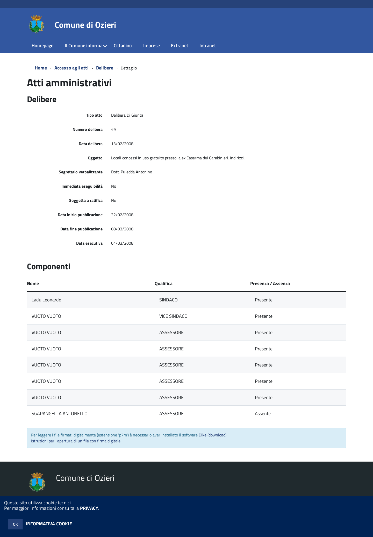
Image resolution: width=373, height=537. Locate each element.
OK (15, 524)
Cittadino (123, 45)
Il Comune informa (84, 45)
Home (41, 67)
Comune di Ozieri (85, 24)
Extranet (179, 45)
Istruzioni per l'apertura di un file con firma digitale (75, 441)
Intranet (207, 45)
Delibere (104, 67)
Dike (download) (212, 435)
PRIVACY (89, 508)
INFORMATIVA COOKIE (49, 523)
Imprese (151, 45)
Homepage (42, 45)
